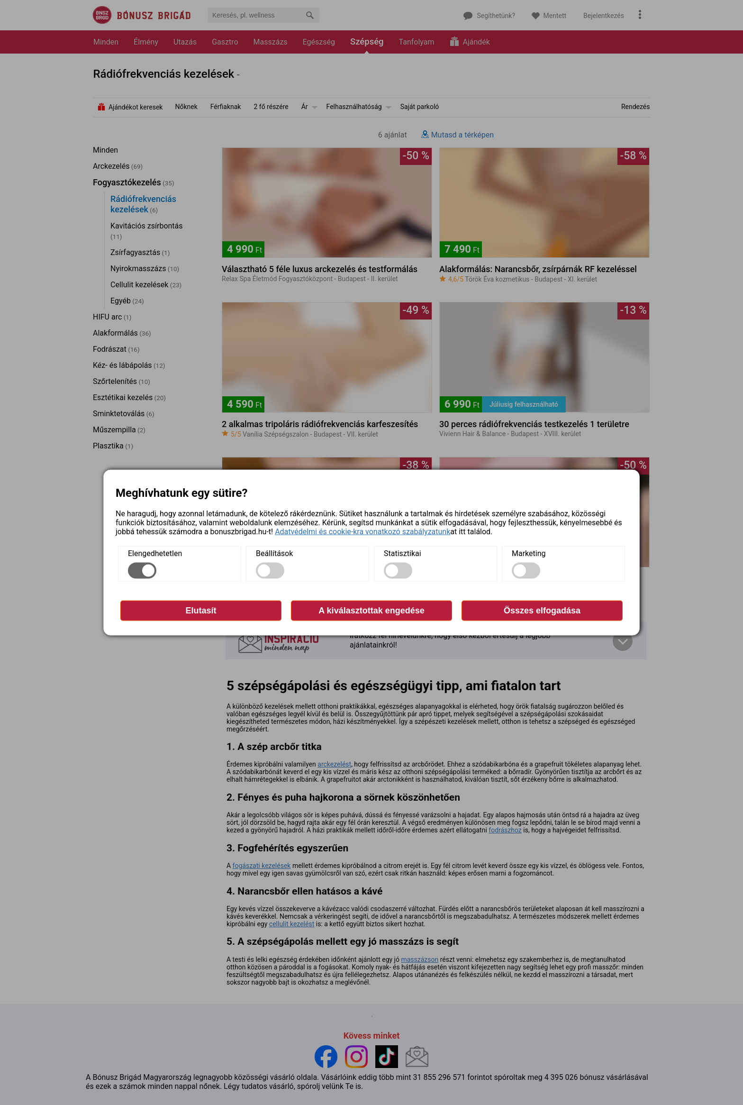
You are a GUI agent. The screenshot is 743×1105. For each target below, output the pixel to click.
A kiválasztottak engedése (371, 610)
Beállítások (274, 553)
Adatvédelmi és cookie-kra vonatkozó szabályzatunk (362, 531)
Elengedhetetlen (155, 553)
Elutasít (200, 610)
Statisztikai (402, 553)
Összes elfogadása (542, 610)
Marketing (528, 553)
